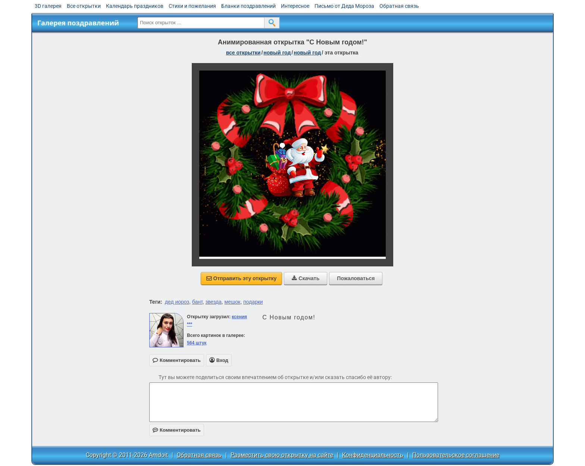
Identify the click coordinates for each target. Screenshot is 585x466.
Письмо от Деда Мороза (344, 6)
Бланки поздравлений (248, 6)
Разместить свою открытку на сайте (282, 455)
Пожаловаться (356, 278)
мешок (233, 302)
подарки (253, 302)
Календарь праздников (134, 6)
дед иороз (177, 302)
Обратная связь (399, 6)
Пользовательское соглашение (455, 455)
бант (197, 302)
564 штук (196, 342)
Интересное (295, 6)
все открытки (243, 53)
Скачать (305, 278)
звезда (214, 302)
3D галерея (48, 6)
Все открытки (84, 6)
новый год (277, 53)
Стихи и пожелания (192, 6)
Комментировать (177, 430)
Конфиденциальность (372, 455)
